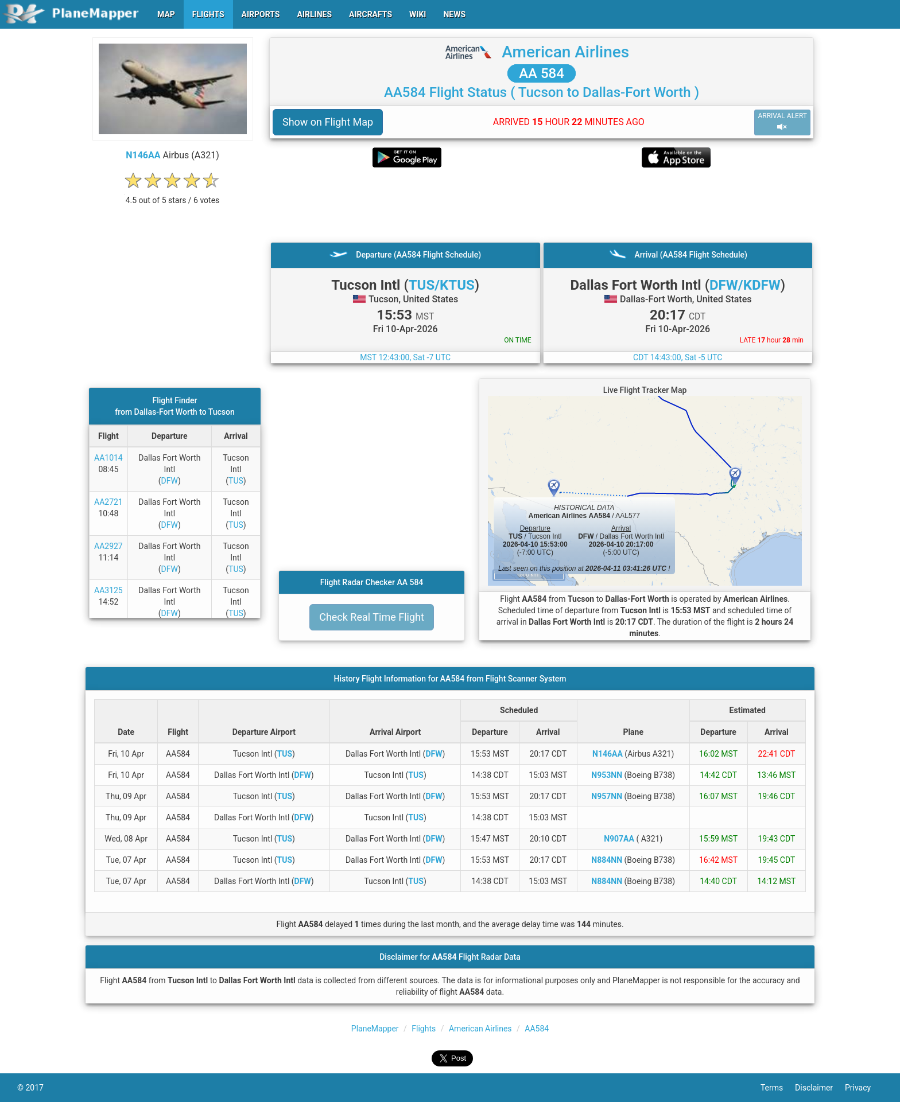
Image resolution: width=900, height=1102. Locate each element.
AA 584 (541, 73)
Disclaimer (820, 1087)
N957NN (606, 796)
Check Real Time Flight (371, 617)
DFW (169, 480)
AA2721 (108, 502)
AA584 (537, 1028)
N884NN (606, 860)
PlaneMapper (375, 1028)
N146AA (143, 155)
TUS (235, 480)
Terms (778, 1087)
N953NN (606, 775)
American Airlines (565, 51)
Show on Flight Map (327, 122)
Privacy (864, 1087)
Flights (424, 1028)
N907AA (619, 838)
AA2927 (108, 546)
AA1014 (108, 457)
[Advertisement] (541, 205)
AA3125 (108, 590)
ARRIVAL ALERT (782, 122)
